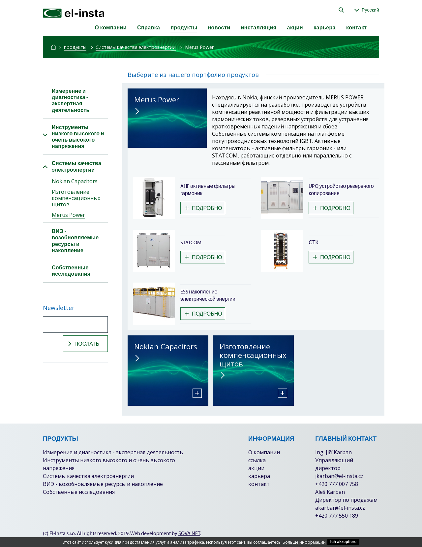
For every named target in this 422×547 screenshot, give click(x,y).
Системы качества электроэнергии (136, 47)
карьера (325, 27)
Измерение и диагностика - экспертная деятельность (113, 452)
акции (295, 27)
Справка (148, 27)
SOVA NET (189, 533)
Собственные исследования (79, 492)
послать (83, 343)
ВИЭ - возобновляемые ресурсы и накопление (103, 484)
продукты (183, 27)
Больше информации (304, 542)
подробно (203, 207)
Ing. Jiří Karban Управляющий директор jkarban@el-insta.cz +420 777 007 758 (339, 468)
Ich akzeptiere (343, 541)
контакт (356, 27)
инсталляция (258, 27)
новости (219, 27)
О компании (111, 27)
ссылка (257, 460)
